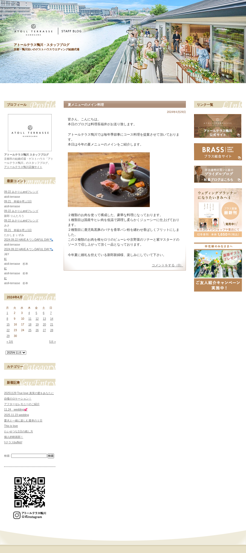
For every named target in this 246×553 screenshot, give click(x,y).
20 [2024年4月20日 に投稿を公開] (44, 324)
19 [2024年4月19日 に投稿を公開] (37, 324)
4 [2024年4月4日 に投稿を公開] (29, 313)
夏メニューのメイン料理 (86, 105)
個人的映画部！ (13, 436)
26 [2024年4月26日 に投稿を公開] (37, 330)
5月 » (52, 341)
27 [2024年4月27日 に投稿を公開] (44, 330)
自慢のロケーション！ (17, 398)
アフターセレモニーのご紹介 (22, 404)
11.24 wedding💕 (16, 409)
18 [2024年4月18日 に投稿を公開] (29, 324)
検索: (7, 455)
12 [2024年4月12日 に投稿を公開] (37, 318)
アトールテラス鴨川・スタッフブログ (41, 45)
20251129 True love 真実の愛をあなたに (29, 393)
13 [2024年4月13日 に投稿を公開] (44, 318)
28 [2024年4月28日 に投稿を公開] (51, 330)
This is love (11, 425)
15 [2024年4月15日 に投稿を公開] (8, 324)
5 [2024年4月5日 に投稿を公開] (36, 313)
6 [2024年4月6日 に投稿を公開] (44, 313)
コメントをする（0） (167, 265)
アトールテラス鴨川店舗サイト (23, 166)
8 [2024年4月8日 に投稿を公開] (7, 318)
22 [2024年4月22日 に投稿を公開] (8, 330)
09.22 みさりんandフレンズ (21, 191)
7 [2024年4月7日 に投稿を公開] (51, 313)
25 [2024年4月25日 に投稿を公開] (29, 330)
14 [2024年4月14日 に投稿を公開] (51, 318)
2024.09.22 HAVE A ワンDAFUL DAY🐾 (28, 239)
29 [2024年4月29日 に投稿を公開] (8, 335)
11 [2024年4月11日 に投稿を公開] (29, 318)
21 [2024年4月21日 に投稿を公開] (51, 324)
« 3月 (10, 341)
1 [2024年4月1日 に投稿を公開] (7, 313)
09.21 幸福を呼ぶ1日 (18, 201)
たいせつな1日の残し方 (18, 431)
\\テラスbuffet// (13, 442)
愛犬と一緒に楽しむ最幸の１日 (23, 420)
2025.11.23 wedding (16, 415)
